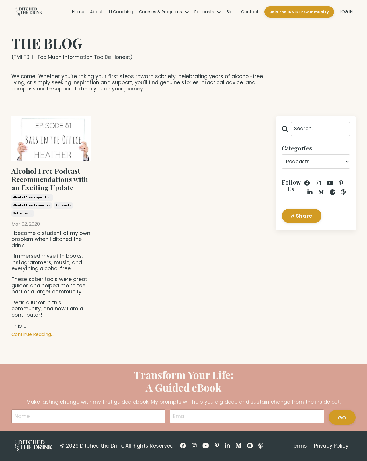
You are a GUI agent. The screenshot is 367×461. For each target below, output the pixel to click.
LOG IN (346, 12)
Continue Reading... (32, 334)
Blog (233, 11)
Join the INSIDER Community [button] (299, 11)
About (103, 11)
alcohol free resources (31, 206)
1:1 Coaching (127, 11)
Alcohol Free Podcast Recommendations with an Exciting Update (49, 179)
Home (85, 11)
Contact (251, 11)
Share (304, 216)
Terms (298, 446)
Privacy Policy (331, 446)
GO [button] (342, 417)
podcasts (63, 206)
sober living (23, 214)
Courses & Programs (168, 11)
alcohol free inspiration (32, 198)
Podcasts (210, 11)
